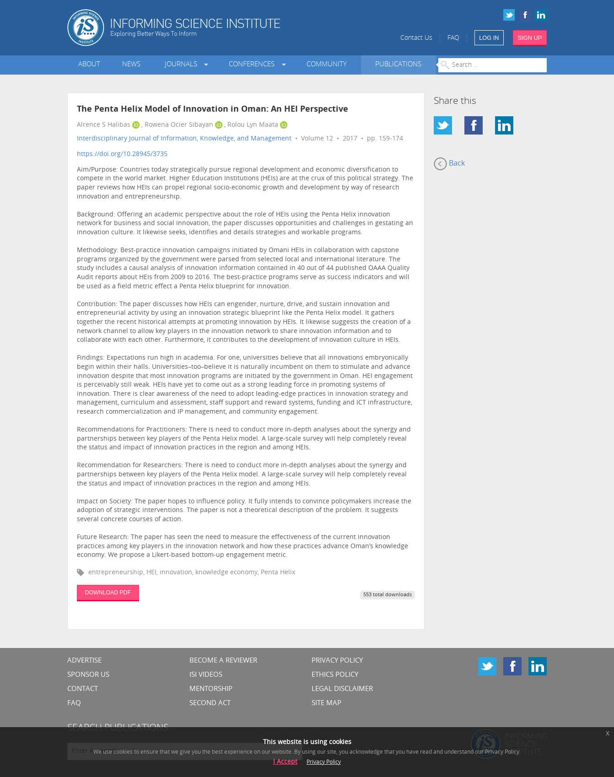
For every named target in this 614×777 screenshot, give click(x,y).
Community (327, 64)
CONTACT (82, 689)
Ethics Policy (335, 675)
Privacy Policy (337, 661)
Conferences (253, 64)
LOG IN (489, 37)
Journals (183, 64)
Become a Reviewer (223, 661)
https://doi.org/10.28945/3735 (122, 154)
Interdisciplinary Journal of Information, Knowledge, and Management (184, 138)
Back (449, 163)
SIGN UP (530, 37)
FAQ (453, 38)
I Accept (285, 762)
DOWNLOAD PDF (108, 592)
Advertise (84, 661)
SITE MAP (326, 703)
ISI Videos (205, 675)
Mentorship (210, 689)
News (131, 64)
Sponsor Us (88, 675)
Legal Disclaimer (342, 689)
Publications (398, 64)
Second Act (210, 703)
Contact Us (416, 38)
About (89, 64)
